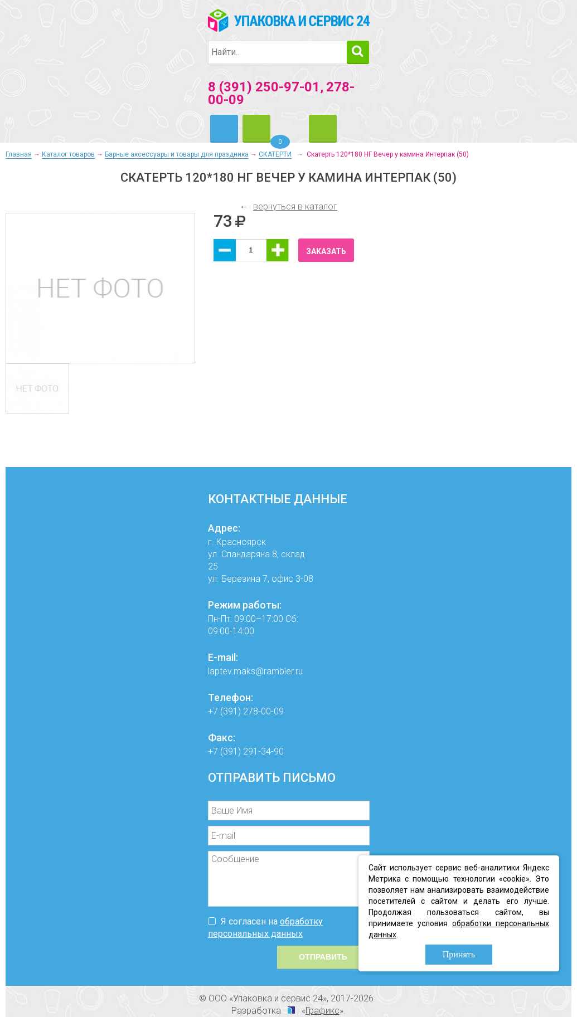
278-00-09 (263, 711)
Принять (459, 954)
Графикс (323, 1010)
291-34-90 (263, 751)
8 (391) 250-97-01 (264, 87)
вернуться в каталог (295, 206)
